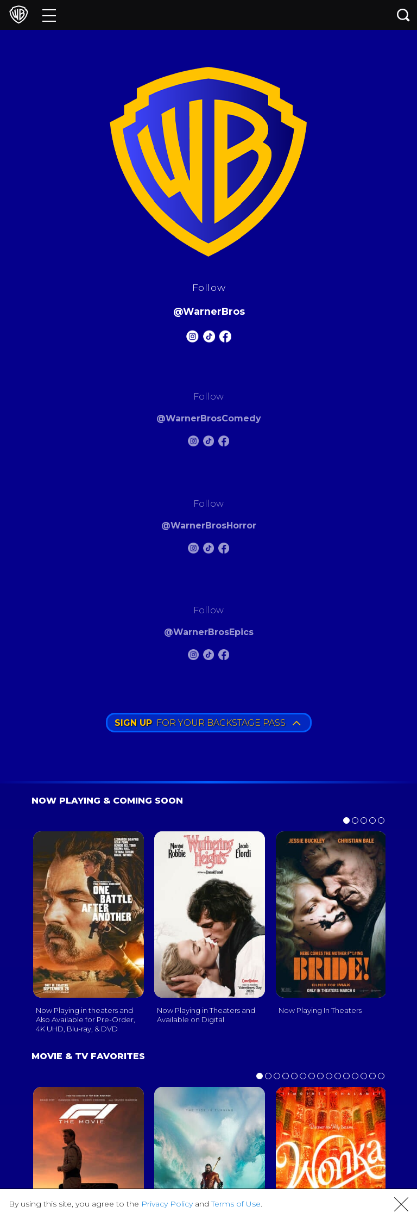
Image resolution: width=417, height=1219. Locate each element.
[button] (401, 1204)
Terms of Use (236, 1204)
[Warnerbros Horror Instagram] (193, 550)
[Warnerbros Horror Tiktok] (208, 550)
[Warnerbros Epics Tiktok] (208, 656)
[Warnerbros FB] (225, 338)
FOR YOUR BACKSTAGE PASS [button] (208, 723)
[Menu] (49, 15)
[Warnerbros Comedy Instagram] (193, 443)
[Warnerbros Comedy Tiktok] (208, 443)
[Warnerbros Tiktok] (208, 338)
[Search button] (403, 15)
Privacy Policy (167, 1204)
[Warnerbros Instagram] (192, 338)
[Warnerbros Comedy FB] (223, 443)
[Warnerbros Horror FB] (223, 550)
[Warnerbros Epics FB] (223, 656)
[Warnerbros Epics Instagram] (193, 656)
